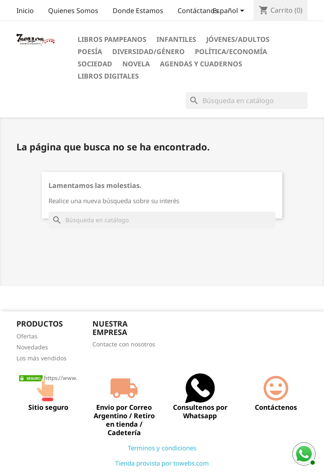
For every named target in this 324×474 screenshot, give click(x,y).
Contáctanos (198, 10)
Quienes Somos (73, 10)
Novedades (32, 347)
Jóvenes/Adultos (238, 39)
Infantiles (176, 39)
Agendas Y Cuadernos (201, 63)
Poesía (90, 51)
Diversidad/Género (148, 51)
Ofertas (27, 336)
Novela (136, 63)
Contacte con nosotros (123, 344)
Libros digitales (108, 76)
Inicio (25, 10)
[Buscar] (247, 100)
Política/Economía (231, 51)
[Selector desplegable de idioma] (230, 11)
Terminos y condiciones (162, 448)
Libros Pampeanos (112, 39)
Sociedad (95, 63)
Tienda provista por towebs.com (162, 463)
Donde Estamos (138, 10)
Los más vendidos (41, 358)
